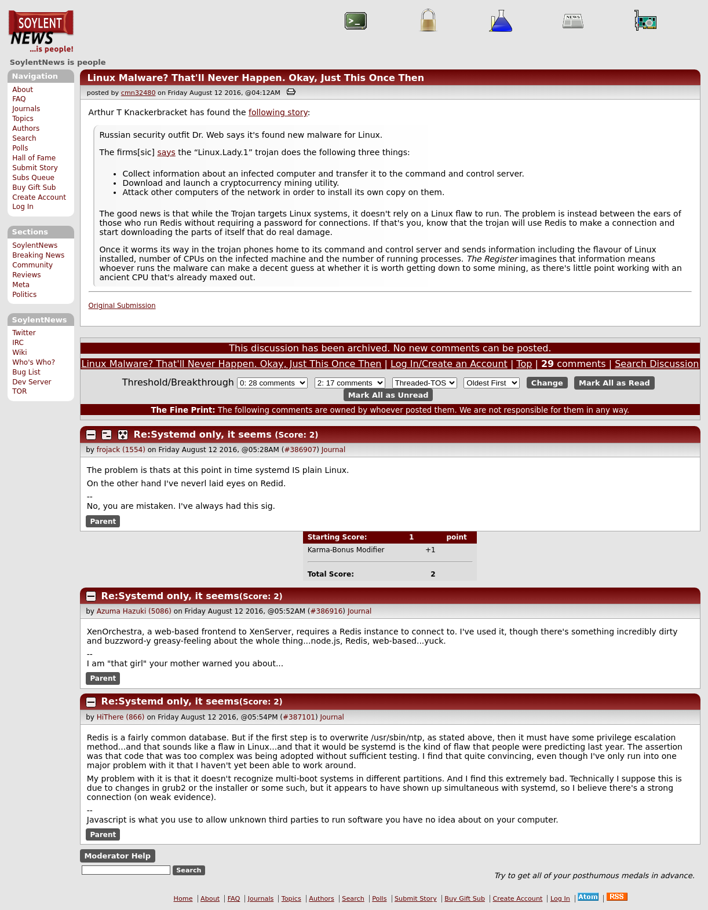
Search (24, 138)
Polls (20, 148)
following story (278, 112)
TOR (19, 391)
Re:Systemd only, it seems (203, 434)
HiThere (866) (121, 717)
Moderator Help (117, 856)
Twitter (23, 333)
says (166, 152)
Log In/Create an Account (449, 363)
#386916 (326, 611)
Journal (334, 450)
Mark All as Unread (388, 394)
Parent (103, 521)
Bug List (26, 372)
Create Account (39, 197)
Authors (25, 128)
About (22, 90)
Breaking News (38, 255)
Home (183, 898)
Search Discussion (657, 363)
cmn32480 (138, 93)
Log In (23, 207)
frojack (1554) (121, 450)
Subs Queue (33, 178)
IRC (18, 343)
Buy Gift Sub (34, 188)
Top (524, 363)
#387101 (299, 717)
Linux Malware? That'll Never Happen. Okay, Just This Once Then (255, 77)
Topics (23, 119)
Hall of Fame (34, 158)
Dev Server (31, 382)
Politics (24, 295)
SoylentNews (41, 32)
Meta (21, 285)
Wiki (19, 352)
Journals (26, 109)
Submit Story (35, 168)
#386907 (300, 450)
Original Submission (122, 306)
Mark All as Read (614, 383)
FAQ (18, 99)
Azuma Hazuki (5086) (134, 611)
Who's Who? (33, 362)
